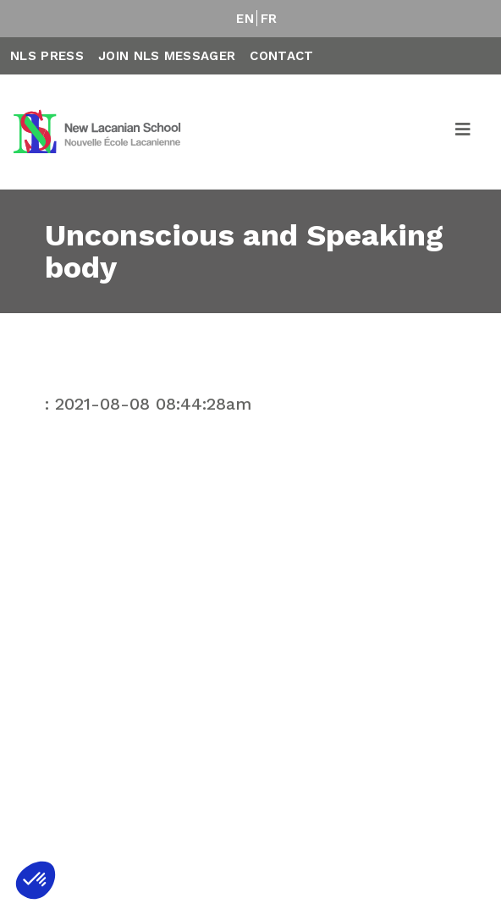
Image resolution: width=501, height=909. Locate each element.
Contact (281, 55)
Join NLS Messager (166, 55)
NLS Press (47, 55)
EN (245, 18)
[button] (35, 880)
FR (269, 18)
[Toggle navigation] (463, 132)
